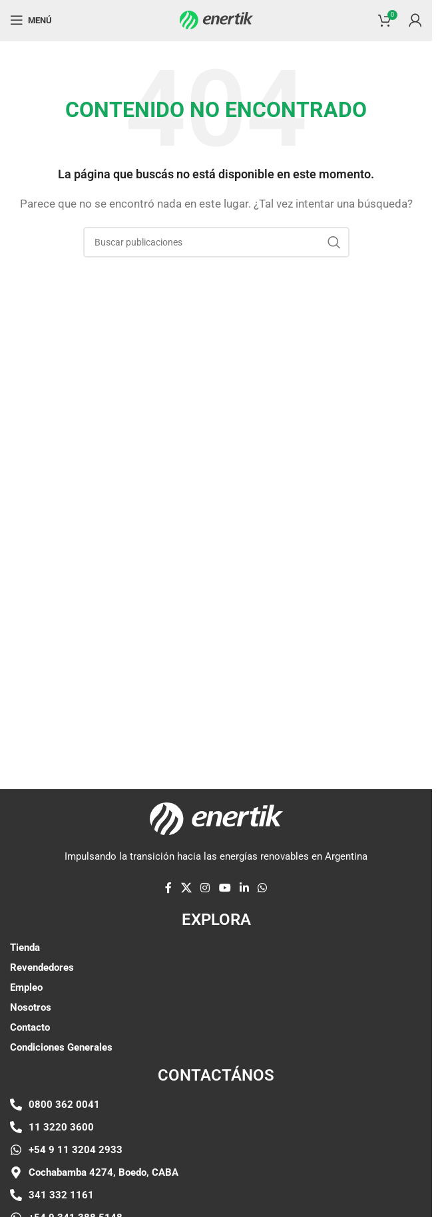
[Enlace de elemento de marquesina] (145, 706)
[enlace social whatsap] (262, 888)
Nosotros (30, 1007)
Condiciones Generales (61, 1047)
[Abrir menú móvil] (31, 20)
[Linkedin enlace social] (244, 888)
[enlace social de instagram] (205, 888)
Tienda (25, 948)
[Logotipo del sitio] (216, 19)
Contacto (30, 1027)
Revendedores (42, 967)
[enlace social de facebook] (168, 888)
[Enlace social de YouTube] (224, 888)
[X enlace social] (186, 888)
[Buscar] (216, 242)
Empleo (26, 987)
